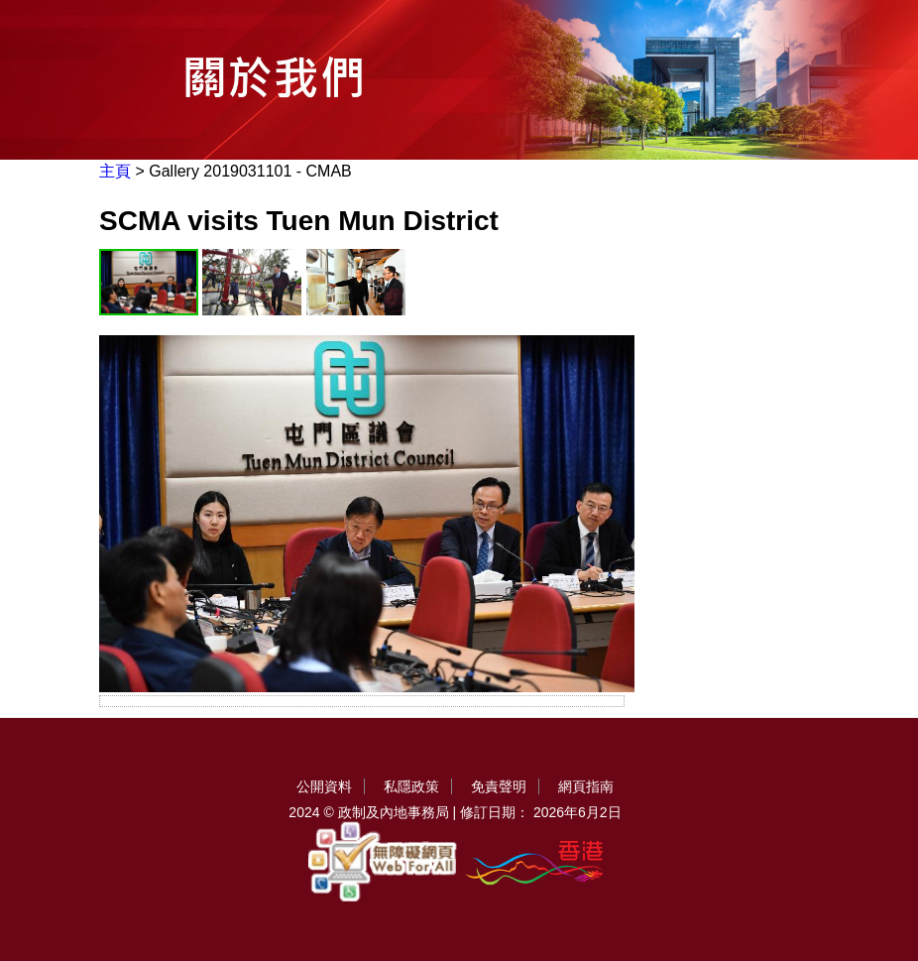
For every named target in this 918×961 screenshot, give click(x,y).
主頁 (115, 171)
